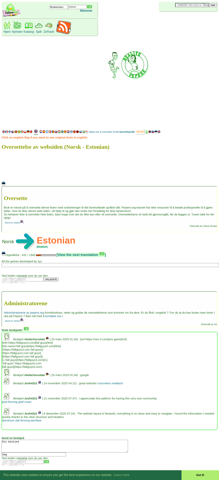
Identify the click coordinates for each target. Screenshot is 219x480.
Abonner (86, 10)
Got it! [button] (200, 475)
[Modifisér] (42, 247)
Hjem (7, 31)
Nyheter (17, 31)
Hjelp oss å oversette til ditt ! (112, 131)
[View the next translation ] (81, 255)
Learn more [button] (121, 475)
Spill (39, 31)
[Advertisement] (174, 69)
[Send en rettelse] (14, 223)
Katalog (29, 31)
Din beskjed (72, 447)
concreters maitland (110, 383)
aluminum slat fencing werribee (22, 420)
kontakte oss (53, 316)
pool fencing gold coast (16, 401)
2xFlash (48, 31)
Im (215, 324)
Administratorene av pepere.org (24, 312)
